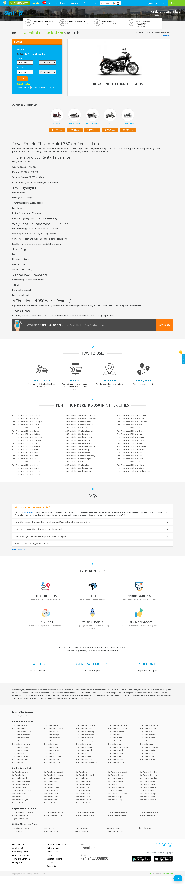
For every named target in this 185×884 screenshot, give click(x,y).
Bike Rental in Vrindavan (117, 770)
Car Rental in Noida (19, 801)
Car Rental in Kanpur (147, 792)
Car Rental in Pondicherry (117, 801)
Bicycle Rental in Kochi (20, 823)
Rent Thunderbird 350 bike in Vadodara (26, 471)
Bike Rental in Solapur (20, 767)
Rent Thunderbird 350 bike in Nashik (25, 453)
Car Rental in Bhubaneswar (54, 783)
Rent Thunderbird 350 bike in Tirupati (78, 468)
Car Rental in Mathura (148, 795)
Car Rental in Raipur (51, 804)
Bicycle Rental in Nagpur (149, 823)
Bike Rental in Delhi (147, 739)
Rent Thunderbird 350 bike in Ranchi (130, 459)
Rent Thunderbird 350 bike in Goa (129, 428)
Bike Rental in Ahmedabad (85, 733)
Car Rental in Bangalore (148, 780)
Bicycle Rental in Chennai (85, 820)
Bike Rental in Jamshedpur (85, 748)
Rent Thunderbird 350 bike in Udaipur (131, 468)
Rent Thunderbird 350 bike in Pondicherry (80, 456)
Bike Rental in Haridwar (84, 745)
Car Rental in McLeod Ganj (21, 798)
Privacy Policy (18, 870)
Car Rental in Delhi (82, 786)
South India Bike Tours (115, 839)
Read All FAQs (18, 549)
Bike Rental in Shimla (83, 764)
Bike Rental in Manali (51, 755)
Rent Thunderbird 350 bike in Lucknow (78, 443)
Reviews (93, 3)
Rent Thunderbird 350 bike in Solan (77, 465)
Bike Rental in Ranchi (147, 761)
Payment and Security (21, 863)
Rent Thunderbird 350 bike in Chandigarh (27, 422)
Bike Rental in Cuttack (52, 739)
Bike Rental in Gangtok (52, 742)
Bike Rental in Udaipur (148, 767)
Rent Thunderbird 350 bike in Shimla (130, 462)
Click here (165, 35)
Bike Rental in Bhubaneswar (54, 736)
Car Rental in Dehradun (52, 786)
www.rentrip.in (29, 512)
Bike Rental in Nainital (84, 758)
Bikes (157, 15)
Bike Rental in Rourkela (52, 764)
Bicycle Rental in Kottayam (53, 823)
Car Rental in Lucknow (116, 795)
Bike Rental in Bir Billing (84, 736)
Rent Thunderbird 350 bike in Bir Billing (131, 419)
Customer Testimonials (56, 852)
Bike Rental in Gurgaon (148, 742)
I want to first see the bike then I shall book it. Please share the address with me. (53, 521)
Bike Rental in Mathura (84, 755)
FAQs (183, 358)
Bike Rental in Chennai (148, 736)
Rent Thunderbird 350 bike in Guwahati (79, 431)
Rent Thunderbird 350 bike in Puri (24, 459)
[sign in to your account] (152, 3)
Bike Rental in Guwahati (20, 745)
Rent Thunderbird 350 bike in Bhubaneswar (80, 419)
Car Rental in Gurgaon (84, 789)
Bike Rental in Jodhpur (116, 748)
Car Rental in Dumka (115, 786)
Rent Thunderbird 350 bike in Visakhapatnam (133, 471)
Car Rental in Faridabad (148, 786)
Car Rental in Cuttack (19, 786)
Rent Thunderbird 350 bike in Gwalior (130, 431)
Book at (20, 49)
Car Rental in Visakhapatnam (86, 811)
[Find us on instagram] (170, 853)
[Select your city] (176, 3)
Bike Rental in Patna (19, 761)
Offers (84, 3)
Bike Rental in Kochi (51, 751)
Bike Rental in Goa (114, 742)
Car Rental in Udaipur (148, 807)
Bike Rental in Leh (146, 751)
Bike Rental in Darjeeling (85, 739)
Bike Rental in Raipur (115, 761)
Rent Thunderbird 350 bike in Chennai (78, 422)
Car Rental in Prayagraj (148, 801)
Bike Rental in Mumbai (20, 758)
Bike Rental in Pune (51, 761)
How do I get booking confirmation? (32, 543)
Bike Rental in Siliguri (115, 764)
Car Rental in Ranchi (83, 804)
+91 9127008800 (94, 866)
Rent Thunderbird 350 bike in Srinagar (26, 468)
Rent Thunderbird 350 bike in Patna (25, 456)
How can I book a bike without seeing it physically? (39, 529)
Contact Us (74, 3)
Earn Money (164, 324)
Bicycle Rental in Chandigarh (54, 820)
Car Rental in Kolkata (51, 795)
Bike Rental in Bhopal (19, 736)
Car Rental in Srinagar (20, 807)
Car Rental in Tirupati (83, 807)
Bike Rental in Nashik (115, 758)
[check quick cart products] (163, 3)
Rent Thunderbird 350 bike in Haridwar (26, 434)
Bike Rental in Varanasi (52, 770)
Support (50, 870)
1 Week (42, 87)
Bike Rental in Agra (51, 733)
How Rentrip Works (20, 859)
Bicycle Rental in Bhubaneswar (23, 820)
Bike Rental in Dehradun (117, 739)
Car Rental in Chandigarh (85, 783)
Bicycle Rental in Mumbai (117, 823)
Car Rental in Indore (51, 792)
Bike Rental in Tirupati (84, 767)
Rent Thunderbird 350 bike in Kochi (77, 440)
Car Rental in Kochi (19, 795)
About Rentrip (18, 852)
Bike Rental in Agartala (20, 733)
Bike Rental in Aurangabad (117, 733)
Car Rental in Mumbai (84, 798)
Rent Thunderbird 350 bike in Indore (78, 434)
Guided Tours (60, 3)
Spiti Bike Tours (49, 836)
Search (22, 78)
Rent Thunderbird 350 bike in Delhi (129, 425)
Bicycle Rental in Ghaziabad (118, 820)
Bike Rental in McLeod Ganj (118, 755)
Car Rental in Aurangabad (117, 780)
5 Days (34, 87)
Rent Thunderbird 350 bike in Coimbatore (132, 422)
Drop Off (20, 68)
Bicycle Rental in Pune (20, 826)
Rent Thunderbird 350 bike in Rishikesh (26, 462)
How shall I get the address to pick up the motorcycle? (41, 536)
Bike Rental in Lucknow (20, 755)
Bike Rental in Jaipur (51, 748)
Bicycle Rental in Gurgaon (149, 820)
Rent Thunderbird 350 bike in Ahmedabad (80, 415)
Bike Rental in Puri (82, 761)
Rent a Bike (16, 724)
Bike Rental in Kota (115, 751)
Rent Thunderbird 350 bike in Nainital (130, 449)
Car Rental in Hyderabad (21, 792)
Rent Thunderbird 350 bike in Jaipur (130, 434)
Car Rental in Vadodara (20, 811)
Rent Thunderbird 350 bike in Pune (129, 456)
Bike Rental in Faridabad (21, 742)
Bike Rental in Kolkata (84, 751)
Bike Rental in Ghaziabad (85, 742)
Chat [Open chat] (177, 878)
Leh (162, 15)
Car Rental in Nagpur (115, 798)
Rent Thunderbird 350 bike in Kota (24, 443)
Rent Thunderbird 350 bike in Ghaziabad (79, 428)
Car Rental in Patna (83, 801)
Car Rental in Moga (51, 798)
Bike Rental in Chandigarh (117, 736)
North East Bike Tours (114, 836)
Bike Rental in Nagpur (52, 758)
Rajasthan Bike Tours (82, 836)
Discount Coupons (54, 866)
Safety (49, 863)
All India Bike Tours (51, 839)
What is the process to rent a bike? (32, 507)
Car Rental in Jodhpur (116, 792)
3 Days (26, 87)
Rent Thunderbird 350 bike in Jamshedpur (27, 437)
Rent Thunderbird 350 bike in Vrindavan (26, 474)
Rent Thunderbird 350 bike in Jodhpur (78, 437)
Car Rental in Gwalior (147, 789)
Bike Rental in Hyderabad (149, 745)
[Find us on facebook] (158, 853)
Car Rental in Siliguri (115, 804)
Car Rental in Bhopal (19, 783)
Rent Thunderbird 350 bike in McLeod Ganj (80, 446)
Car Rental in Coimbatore (149, 783)
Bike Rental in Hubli (115, 745)
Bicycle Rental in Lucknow (85, 823)
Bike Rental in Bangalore (149, 733)
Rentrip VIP (37, 2)
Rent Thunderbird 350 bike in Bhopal (25, 419)
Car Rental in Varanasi (52, 811)
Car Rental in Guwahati (116, 789)
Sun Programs (167, 881)
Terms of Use (52, 859)
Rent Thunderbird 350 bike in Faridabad (26, 428)
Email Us (88, 855)
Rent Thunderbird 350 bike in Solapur (130, 465)
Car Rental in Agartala (20, 780)
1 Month (50, 87)
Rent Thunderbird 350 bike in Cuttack (25, 425)
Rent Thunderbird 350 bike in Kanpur (130, 437)
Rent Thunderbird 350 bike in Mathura (26, 446)
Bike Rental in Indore (19, 748)
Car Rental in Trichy (115, 807)
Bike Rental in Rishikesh (20, 764)
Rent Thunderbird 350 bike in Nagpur (78, 449)
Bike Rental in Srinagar (52, 767)
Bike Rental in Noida (147, 758)
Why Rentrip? (17, 855)
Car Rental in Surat (50, 807)
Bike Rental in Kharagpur (21, 751)
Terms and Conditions (21, 866)
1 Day (19, 87)
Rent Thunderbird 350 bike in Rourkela (78, 462)
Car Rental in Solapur (147, 804)
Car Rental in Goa (50, 789)
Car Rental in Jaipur (83, 792)
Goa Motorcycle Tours (83, 839)
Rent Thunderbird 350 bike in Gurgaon (26, 431)
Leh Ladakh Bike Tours (20, 836)
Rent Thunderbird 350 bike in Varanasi (78, 471)
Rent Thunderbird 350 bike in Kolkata (130, 440)
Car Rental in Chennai (116, 783)
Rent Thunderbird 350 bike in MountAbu (131, 446)
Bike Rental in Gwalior (52, 745)
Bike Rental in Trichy (115, 767)
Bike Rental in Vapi (18, 770)
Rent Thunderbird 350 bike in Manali (130, 443)
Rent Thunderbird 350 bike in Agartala (26, 415)
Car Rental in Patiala (51, 801)
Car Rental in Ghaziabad (21, 789)
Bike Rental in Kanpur (147, 748)
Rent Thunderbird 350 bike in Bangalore (131, 415)
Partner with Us (53, 855)
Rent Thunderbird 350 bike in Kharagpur (26, 440)
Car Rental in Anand (83, 780)
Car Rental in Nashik (147, 798)
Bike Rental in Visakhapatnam (86, 770)
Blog (50, 3)
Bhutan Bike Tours (18, 839)
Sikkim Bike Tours (144, 836)
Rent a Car (25, 724)
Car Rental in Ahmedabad (53, 780)
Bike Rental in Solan (147, 764)
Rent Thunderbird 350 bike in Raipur (78, 459)
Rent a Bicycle (35, 724)
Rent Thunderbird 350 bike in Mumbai (26, 449)
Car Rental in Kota (82, 795)
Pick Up (19, 58)
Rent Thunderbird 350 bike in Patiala (130, 453)
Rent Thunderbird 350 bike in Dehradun (79, 425)
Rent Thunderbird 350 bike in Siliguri (25, 465)
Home (150, 15)
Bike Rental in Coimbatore (21, 739)
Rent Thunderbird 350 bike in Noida (78, 453)
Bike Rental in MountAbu (149, 755)
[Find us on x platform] (164, 853)
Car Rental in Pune (18, 804)
